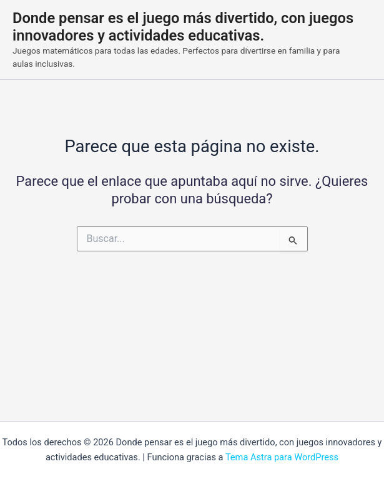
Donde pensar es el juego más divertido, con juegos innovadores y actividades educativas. (182, 26)
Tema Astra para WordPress (281, 457)
